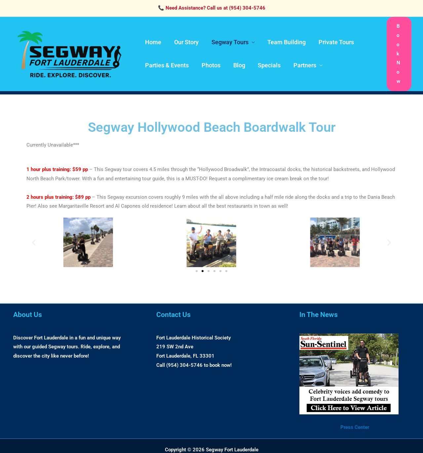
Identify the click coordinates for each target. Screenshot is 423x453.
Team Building (283, 37)
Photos (209, 60)
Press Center (354, 418)
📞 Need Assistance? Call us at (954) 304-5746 (211, 8)
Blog (237, 60)
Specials (266, 60)
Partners (300, 60)
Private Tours (332, 37)
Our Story (185, 37)
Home (153, 37)
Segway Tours (227, 37)
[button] (399, 49)
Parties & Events (166, 60)
